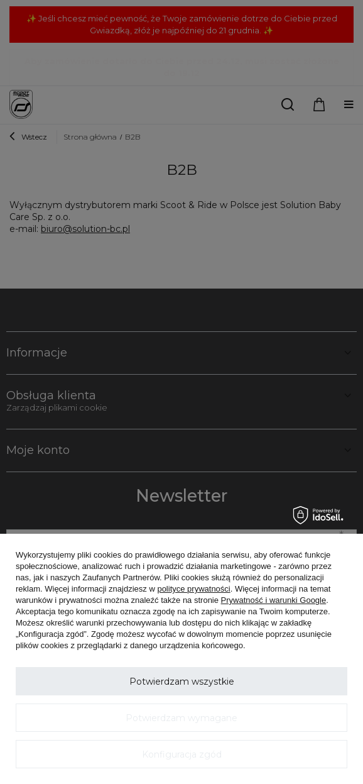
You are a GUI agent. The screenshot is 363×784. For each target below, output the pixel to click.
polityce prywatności (193, 589)
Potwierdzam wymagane (181, 718)
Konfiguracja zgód (182, 754)
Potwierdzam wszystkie (181, 681)
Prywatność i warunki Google (274, 600)
